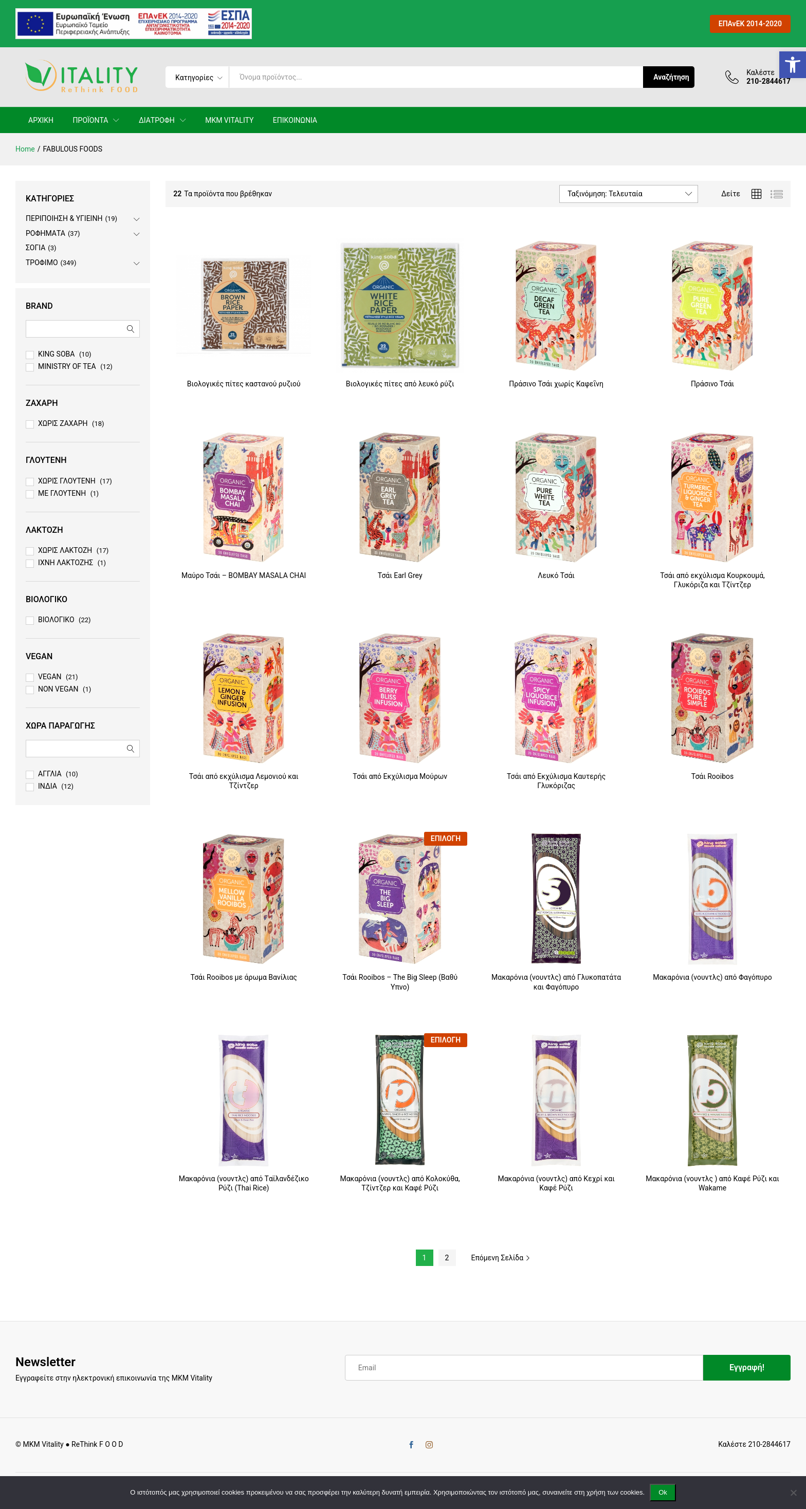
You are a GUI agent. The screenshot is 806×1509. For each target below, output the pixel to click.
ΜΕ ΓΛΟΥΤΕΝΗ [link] (62, 493)
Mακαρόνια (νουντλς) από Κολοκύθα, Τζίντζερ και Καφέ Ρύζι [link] (400, 1183)
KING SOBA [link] (56, 354)
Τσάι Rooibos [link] (712, 776)
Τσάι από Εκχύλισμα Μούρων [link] (400, 776)
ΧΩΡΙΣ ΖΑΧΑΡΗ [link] (63, 423)
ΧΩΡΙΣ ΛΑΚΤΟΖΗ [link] (65, 550)
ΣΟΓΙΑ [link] (35, 248)
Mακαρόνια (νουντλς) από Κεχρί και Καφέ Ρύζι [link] (556, 1183)
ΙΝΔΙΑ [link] (47, 786)
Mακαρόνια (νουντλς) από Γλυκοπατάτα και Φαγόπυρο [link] (556, 982)
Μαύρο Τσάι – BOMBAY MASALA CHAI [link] (243, 575)
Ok (662, 1492)
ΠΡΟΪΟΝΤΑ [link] (90, 120)
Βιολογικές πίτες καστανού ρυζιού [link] (244, 384)
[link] (792, 64)
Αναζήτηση (671, 77)
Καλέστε (760, 72)
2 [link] (447, 1258)
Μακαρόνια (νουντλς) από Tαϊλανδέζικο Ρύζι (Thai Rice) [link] (244, 1183)
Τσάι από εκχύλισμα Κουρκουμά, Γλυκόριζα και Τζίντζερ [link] (712, 580)
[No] (793, 1492)
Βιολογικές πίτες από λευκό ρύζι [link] (400, 384)
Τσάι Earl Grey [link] (400, 575)
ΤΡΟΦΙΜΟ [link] (42, 262)
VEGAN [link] (50, 677)
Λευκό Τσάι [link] (556, 575)
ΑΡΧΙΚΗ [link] (40, 120)
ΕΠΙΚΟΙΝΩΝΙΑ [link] (295, 120)
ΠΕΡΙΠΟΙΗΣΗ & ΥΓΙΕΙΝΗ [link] (64, 218)
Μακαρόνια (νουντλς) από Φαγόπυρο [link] (712, 977)
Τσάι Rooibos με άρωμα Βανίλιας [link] (244, 977)
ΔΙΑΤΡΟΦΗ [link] (157, 120)
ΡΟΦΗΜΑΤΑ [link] (45, 233)
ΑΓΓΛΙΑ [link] (50, 774)
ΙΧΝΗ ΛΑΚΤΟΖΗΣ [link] (65, 562)
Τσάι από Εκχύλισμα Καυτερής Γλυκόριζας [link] (556, 781)
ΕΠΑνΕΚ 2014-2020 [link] (750, 24)
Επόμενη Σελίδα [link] (500, 1258)
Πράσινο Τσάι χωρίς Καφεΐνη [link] (556, 384)
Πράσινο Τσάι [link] (712, 384)
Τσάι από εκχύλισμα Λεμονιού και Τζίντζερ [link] (244, 781)
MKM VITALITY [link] (229, 120)
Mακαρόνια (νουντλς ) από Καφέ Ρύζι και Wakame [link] (712, 1183)
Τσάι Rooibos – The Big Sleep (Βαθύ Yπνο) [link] (399, 982)
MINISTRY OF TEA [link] (67, 366)
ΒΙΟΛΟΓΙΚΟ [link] (56, 620)
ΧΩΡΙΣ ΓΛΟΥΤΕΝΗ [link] (67, 481)
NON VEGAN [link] (58, 689)
